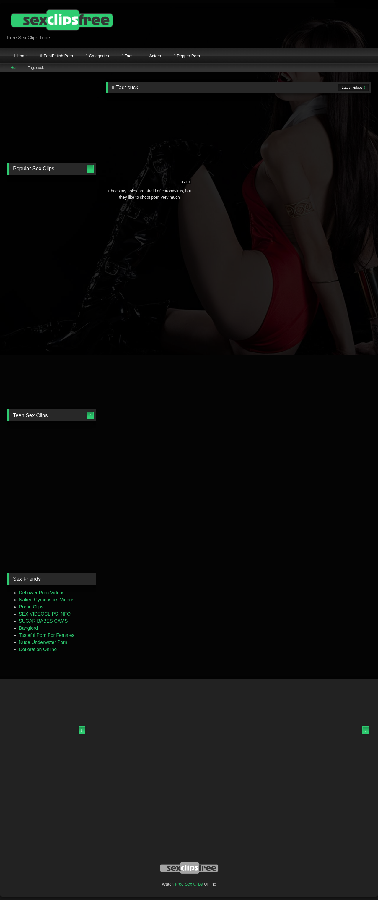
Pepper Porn (188, 56)
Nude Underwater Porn (43, 642)
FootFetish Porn (58, 56)
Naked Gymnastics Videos (46, 599)
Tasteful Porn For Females (46, 635)
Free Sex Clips (189, 884)
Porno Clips (31, 606)
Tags (129, 56)
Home (22, 56)
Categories (99, 56)
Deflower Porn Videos (41, 592)
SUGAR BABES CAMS (43, 621)
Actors (155, 56)
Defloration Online (38, 649)
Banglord (28, 628)
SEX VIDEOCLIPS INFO (45, 613)
